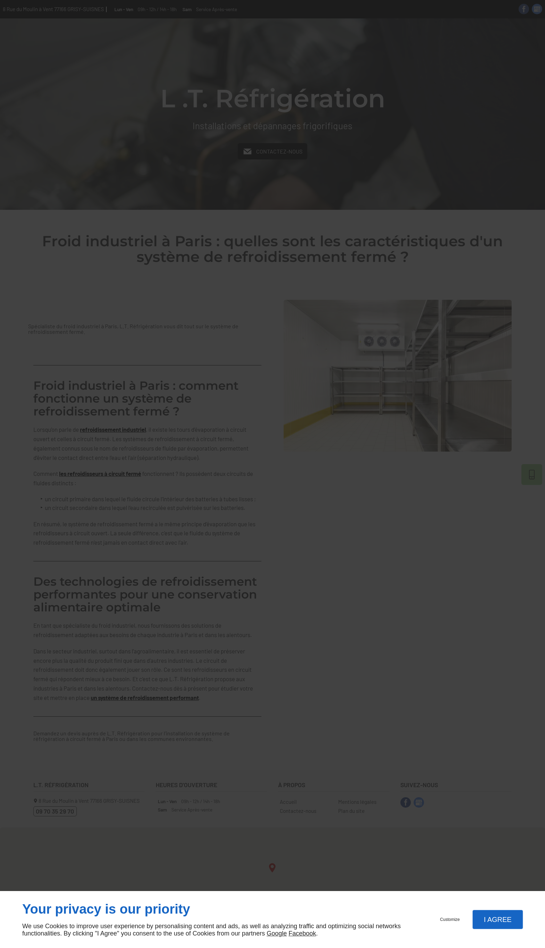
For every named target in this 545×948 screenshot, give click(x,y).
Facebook (302, 933)
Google (277, 933)
